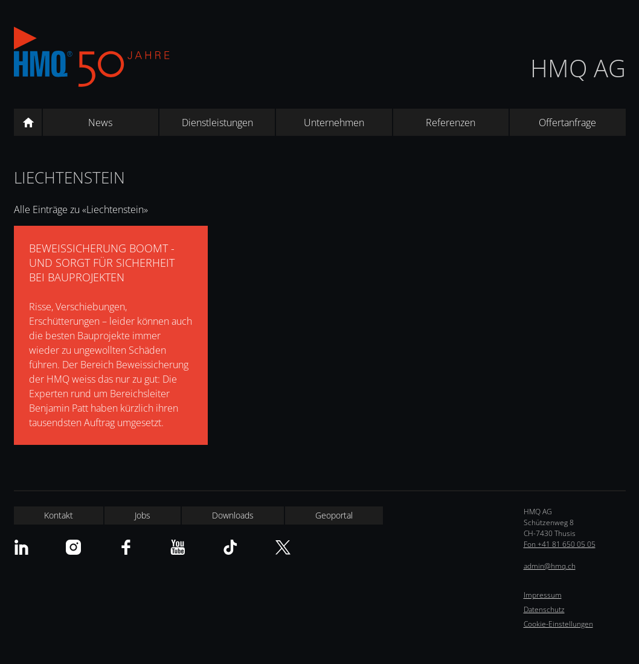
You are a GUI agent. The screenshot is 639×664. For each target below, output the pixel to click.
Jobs (142, 515)
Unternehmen (334, 122)
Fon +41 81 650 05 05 (560, 544)
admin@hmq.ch (550, 566)
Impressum (543, 595)
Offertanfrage (567, 122)
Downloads (233, 515)
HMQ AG (578, 68)
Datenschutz (544, 609)
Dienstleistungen (217, 122)
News (100, 122)
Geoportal (334, 515)
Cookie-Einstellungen (558, 624)
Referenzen (450, 122)
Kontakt (58, 515)
